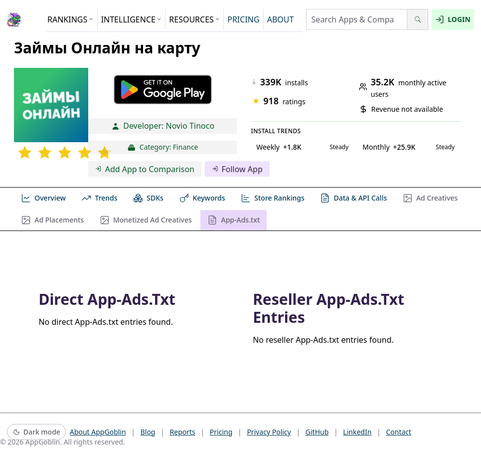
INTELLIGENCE (131, 19)
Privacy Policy (269, 432)
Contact (398, 432)
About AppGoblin (98, 432)
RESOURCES (194, 19)
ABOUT (280, 19)
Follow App (237, 169)
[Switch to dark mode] (36, 432)
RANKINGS (70, 19)
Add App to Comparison (144, 169)
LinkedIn (357, 432)
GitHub (317, 432)
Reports (182, 432)
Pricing (221, 432)
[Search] (417, 19)
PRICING (243, 19)
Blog (148, 432)
